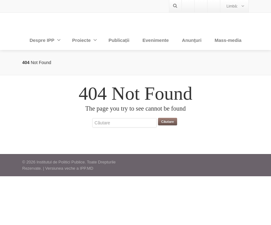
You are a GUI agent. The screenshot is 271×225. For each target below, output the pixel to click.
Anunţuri (191, 40)
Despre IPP (44, 40)
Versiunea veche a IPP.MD (69, 168)
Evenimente (155, 40)
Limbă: (235, 6)
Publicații (119, 40)
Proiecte (84, 40)
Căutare (167, 121)
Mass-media (228, 40)
